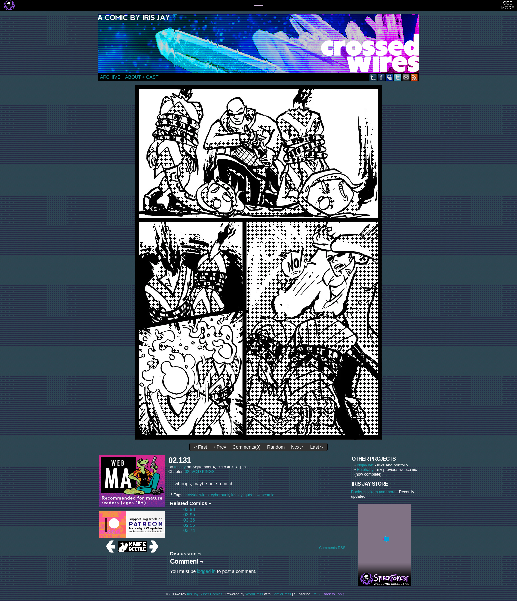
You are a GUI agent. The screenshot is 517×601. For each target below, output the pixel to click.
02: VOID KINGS (199, 471)
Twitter (398, 77)
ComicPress (281, 594)
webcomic (265, 495)
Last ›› (316, 447)
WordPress (254, 594)
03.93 (189, 509)
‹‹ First (200, 447)
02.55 (189, 525)
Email (406, 77)
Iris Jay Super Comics (204, 594)
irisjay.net (365, 465)
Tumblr (373, 77)
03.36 (189, 520)
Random (276, 447)
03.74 (189, 530)
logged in (206, 571)
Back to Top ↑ (334, 594)
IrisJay (180, 467)
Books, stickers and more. (375, 492)
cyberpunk (220, 495)
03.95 (189, 514)
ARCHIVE (110, 77)
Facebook (381, 77)
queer (250, 495)
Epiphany (365, 469)
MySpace (389, 77)
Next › (297, 447)
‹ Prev (220, 447)
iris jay (236, 495)
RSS (414, 77)
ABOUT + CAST (141, 77)
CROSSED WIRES (261, 43)
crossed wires (197, 495)
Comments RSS (332, 548)
